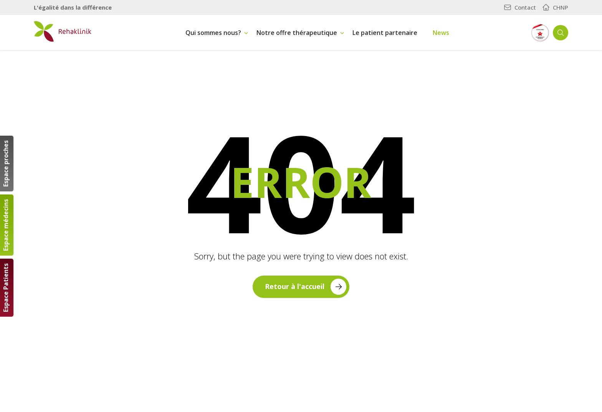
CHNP (555, 7)
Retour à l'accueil (305, 286)
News (441, 32)
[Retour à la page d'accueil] (62, 31)
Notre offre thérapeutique (296, 32)
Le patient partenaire (384, 32)
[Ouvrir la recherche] (560, 32)
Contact (520, 7)
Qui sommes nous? (213, 32)
